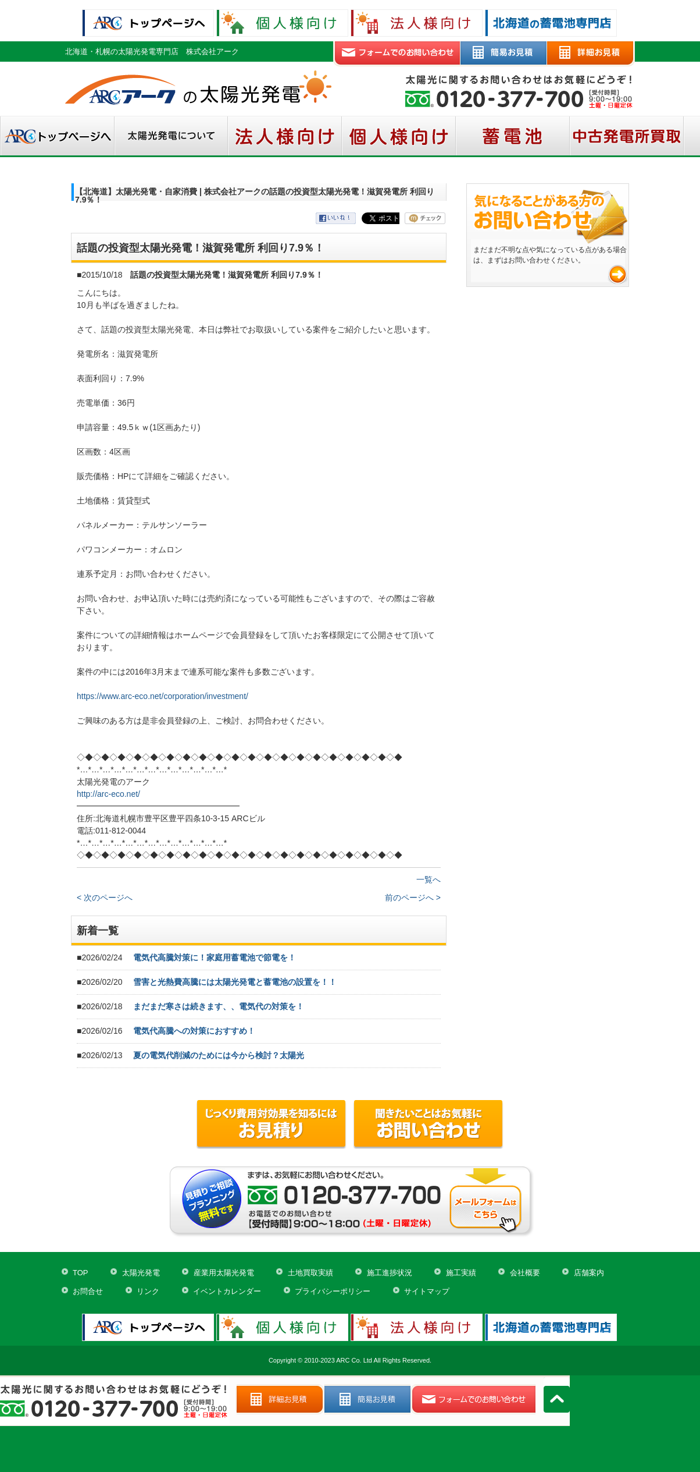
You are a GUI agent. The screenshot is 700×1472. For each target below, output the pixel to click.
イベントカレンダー (227, 1291)
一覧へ (428, 879)
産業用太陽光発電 (224, 1272)
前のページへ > (413, 897)
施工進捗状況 (389, 1272)
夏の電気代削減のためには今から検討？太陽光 (218, 1055)
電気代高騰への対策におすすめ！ (194, 1030)
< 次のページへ (105, 897)
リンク (148, 1291)
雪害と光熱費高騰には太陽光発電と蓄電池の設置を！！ (235, 982)
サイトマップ (426, 1291)
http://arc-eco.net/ (108, 794)
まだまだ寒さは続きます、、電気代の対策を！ (218, 1006)
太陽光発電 (141, 1272)
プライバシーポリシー (332, 1291)
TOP (80, 1272)
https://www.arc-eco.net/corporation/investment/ (162, 696)
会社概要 (525, 1272)
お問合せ (88, 1291)
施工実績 (461, 1272)
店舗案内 (589, 1272)
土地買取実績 (310, 1272)
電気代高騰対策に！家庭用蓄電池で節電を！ (214, 957)
